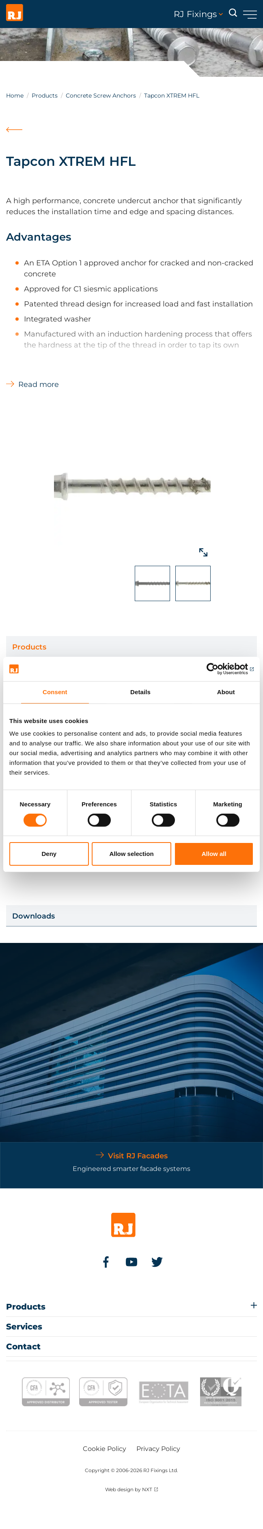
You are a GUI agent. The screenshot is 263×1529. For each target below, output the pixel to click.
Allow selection (131, 853)
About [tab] (226, 691)
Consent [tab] (55, 691)
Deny (48, 853)
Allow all (214, 853)
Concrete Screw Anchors (101, 95)
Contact (23, 1346)
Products (45, 95)
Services (24, 1326)
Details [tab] (140, 691)
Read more (38, 384)
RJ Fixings (198, 14)
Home (15, 95)
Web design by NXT (128, 1489)
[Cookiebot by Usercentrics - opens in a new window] (218, 669)
